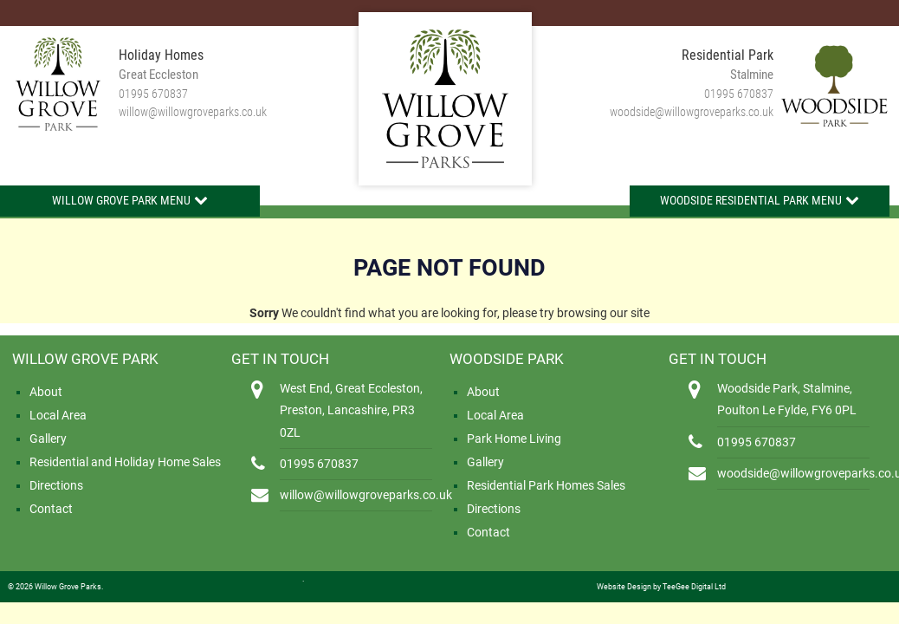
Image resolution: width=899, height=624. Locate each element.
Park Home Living (514, 438)
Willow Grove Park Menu (121, 200)
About (45, 392)
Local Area (58, 415)
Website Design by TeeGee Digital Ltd (661, 586)
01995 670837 (153, 94)
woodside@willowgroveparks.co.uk (691, 112)
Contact (51, 509)
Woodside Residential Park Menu (751, 200)
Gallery (48, 438)
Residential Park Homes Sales (546, 485)
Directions (56, 485)
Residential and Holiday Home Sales (125, 462)
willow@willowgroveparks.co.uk (193, 112)
